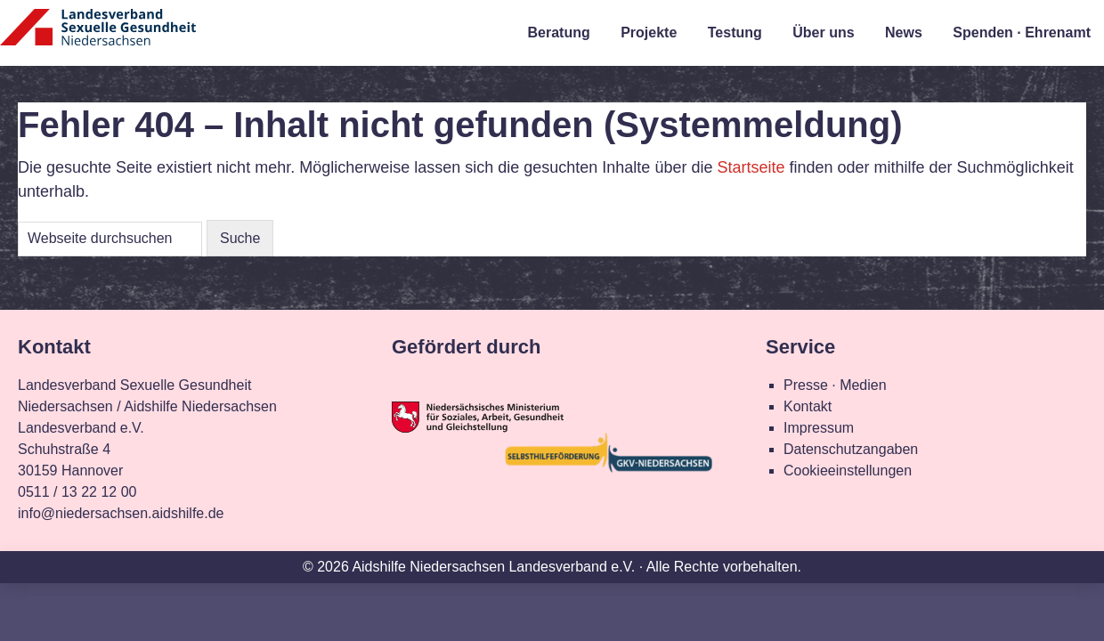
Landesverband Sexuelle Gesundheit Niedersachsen (98, 37)
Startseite (750, 167)
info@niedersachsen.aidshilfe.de (121, 513)
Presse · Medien (835, 385)
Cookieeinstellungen (847, 470)
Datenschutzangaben (850, 449)
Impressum (818, 427)
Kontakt (807, 406)
